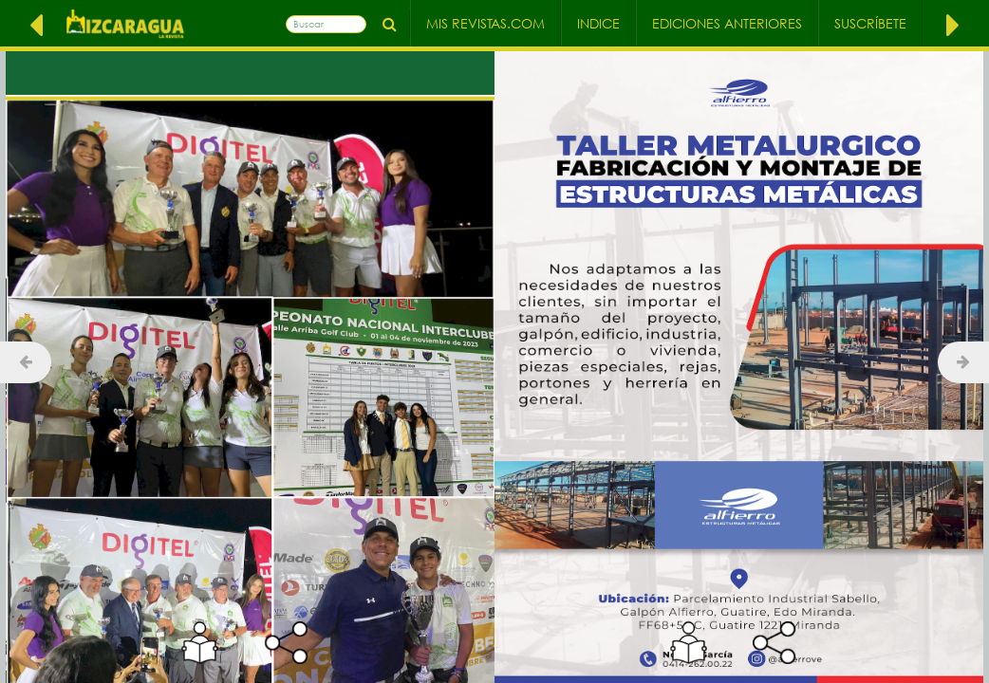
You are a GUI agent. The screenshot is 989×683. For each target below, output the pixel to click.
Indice (598, 23)
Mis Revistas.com (485, 23)
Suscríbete (870, 23)
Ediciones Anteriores (727, 23)
